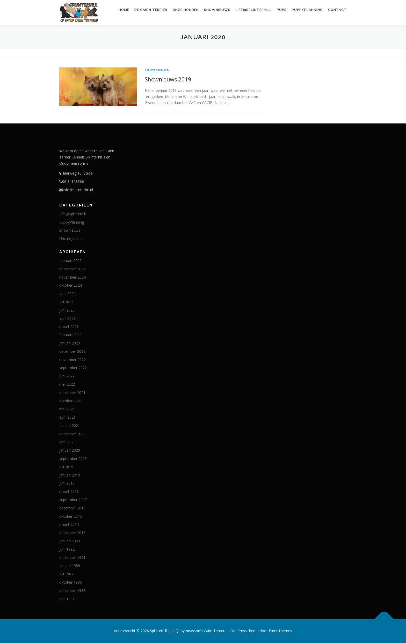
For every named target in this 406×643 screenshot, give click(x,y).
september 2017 (73, 499)
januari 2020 (69, 450)
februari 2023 (70, 334)
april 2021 (67, 417)
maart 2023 (69, 326)
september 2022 (73, 367)
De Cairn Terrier (150, 10)
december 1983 (72, 590)
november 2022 (72, 359)
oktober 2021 (70, 400)
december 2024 (72, 268)
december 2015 (72, 508)
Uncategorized (71, 238)
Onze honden (185, 10)
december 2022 (72, 351)
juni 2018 (67, 483)
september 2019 (73, 458)
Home (124, 10)
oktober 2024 (70, 285)
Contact (337, 10)
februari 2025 (70, 260)
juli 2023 (66, 301)
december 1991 (72, 557)
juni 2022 (67, 376)
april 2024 (67, 293)
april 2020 (67, 441)
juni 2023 (67, 310)
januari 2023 (69, 343)
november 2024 (72, 277)
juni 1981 (67, 598)
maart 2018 (69, 491)
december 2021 (72, 392)
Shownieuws (217, 10)
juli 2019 (66, 466)
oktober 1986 (70, 582)
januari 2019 (69, 475)
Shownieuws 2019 (168, 79)
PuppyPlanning (307, 10)
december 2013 (72, 532)
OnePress (238, 630)
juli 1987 (66, 573)
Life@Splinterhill (254, 10)
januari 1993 (69, 540)
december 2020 (72, 433)
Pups (282, 10)
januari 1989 (69, 565)
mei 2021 (67, 408)
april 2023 (67, 318)
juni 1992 (67, 549)
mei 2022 (67, 384)
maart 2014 (69, 524)
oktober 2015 (70, 516)
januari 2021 (69, 425)
